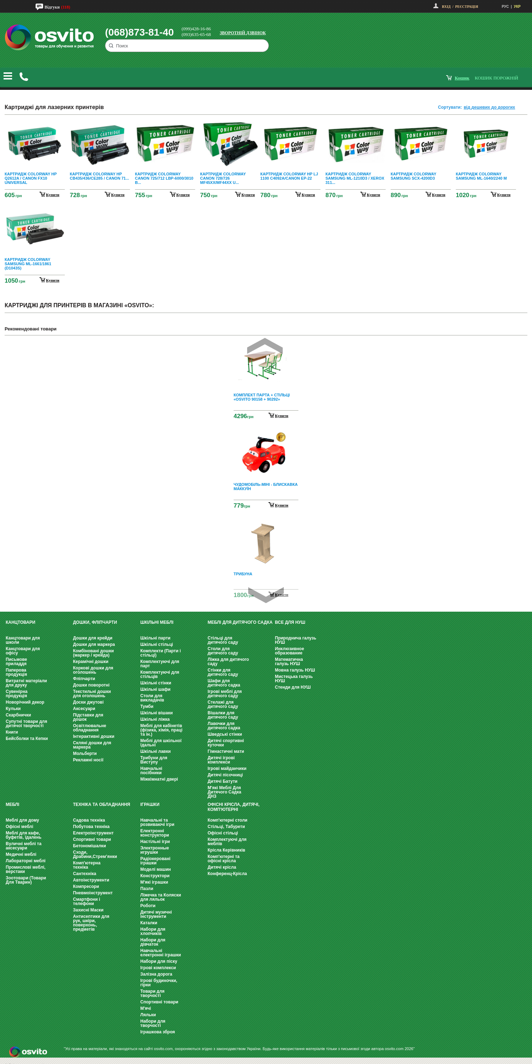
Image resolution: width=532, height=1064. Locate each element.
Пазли (146, 888)
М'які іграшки (154, 882)
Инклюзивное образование (289, 651)
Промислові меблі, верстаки (26, 869)
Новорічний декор (25, 702)
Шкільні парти (155, 638)
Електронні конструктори (154, 833)
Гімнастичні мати (226, 751)
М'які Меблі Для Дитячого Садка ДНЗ (224, 792)
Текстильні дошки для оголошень (92, 693)
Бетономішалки (89, 845)
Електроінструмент (93, 833)
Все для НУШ (290, 622)
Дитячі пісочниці (225, 774)
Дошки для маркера (94, 644)
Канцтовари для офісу (23, 651)
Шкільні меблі (156, 622)
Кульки (13, 708)
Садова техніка (89, 820)
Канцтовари (20, 622)
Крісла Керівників (226, 850)
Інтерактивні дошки (93, 736)
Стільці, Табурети (226, 826)
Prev (265, 346)
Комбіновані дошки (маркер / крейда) (93, 653)
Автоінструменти (91, 880)
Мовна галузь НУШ (295, 670)
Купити (281, 415)
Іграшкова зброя (157, 1031)
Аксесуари (84, 708)
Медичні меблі (21, 854)
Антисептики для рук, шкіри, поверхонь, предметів (91, 923)
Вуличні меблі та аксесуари (23, 845)
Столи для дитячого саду (223, 651)
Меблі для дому (22, 820)
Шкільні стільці (156, 644)
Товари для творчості (152, 993)
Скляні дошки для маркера (92, 745)
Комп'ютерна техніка (86, 865)
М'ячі (145, 1008)
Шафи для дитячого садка (224, 683)
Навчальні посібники (151, 770)
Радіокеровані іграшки (155, 860)
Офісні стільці (223, 833)
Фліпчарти (84, 678)
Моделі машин (155, 869)
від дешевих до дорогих (489, 107)
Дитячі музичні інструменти (156, 914)
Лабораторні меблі (26, 860)
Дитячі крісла (222, 867)
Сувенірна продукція (16, 693)
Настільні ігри (155, 841)
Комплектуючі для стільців (159, 674)
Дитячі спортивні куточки (226, 742)
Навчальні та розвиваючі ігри (157, 822)
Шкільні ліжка (154, 719)
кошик (462, 78)
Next (266, 595)
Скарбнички (18, 715)
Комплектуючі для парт (159, 663)
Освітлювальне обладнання (89, 728)
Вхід (446, 7)
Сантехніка (84, 873)
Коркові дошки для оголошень (93, 670)
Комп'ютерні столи (227, 820)
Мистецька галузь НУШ (294, 678)
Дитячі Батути (223, 781)
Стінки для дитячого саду (223, 672)
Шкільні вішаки (156, 712)
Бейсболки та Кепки (27, 738)
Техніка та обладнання (101, 804)
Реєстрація (466, 7)
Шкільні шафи (155, 689)
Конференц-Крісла (227, 873)
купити (52, 194)
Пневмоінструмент (93, 892)
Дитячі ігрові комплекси (221, 760)
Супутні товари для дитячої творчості (26, 723)
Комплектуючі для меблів (227, 841)
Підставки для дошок (88, 717)
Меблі (12, 804)
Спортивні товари (92, 839)
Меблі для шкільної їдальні (161, 742)
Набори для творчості (152, 1023)
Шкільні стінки (155, 682)
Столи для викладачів (152, 698)
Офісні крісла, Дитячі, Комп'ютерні (234, 807)
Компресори (86, 886)
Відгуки (52, 7)
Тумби (146, 706)
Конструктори (154, 875)
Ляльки (148, 1014)
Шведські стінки (225, 734)
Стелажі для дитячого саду (223, 704)
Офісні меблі (19, 826)
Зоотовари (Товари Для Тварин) (26, 880)
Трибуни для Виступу (153, 760)
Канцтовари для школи (23, 640)
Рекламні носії (88, 759)
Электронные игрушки (154, 850)
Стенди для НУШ (293, 687)
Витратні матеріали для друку (26, 683)
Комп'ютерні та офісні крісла (224, 858)
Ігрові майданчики (227, 768)
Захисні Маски (88, 910)
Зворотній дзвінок (243, 32)
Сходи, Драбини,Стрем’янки (95, 854)
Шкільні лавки (155, 751)
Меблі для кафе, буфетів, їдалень (23, 835)
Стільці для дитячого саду (223, 640)
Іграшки (150, 804)
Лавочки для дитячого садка (224, 725)
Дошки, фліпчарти (95, 622)
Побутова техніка (91, 826)
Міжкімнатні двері (159, 779)
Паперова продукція (16, 672)
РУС (505, 7)
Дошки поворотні (91, 685)
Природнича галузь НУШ (295, 640)
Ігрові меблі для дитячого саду (225, 693)
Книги (12, 732)
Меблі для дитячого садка (240, 622)
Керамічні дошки (90, 661)
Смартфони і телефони (86, 901)
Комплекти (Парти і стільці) (160, 653)
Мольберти (85, 753)
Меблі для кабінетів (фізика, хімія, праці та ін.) (161, 730)
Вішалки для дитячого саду (223, 715)
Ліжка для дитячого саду (228, 661)
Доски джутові (88, 702)
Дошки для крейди (93, 638)
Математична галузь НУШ (289, 661)
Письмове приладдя (16, 661)
